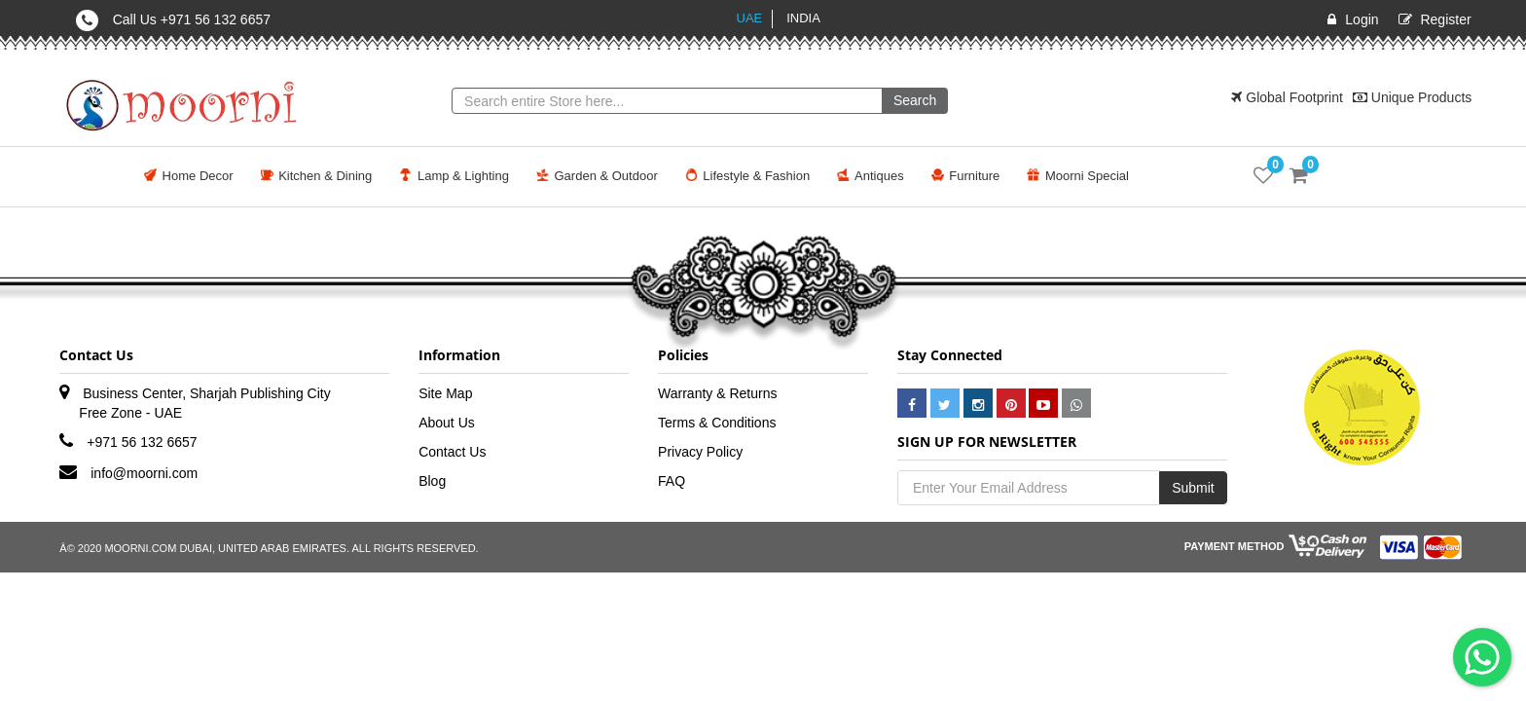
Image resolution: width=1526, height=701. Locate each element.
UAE (750, 18)
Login (1361, 19)
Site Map (445, 393)
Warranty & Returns (717, 393)
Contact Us (452, 452)
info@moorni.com (144, 473)
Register (1445, 19)
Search (914, 100)
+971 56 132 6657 (142, 442)
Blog (432, 481)
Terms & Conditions (717, 422)
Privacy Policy (700, 452)
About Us (446, 422)
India (803, 18)
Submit (1193, 488)
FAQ (671, 481)
